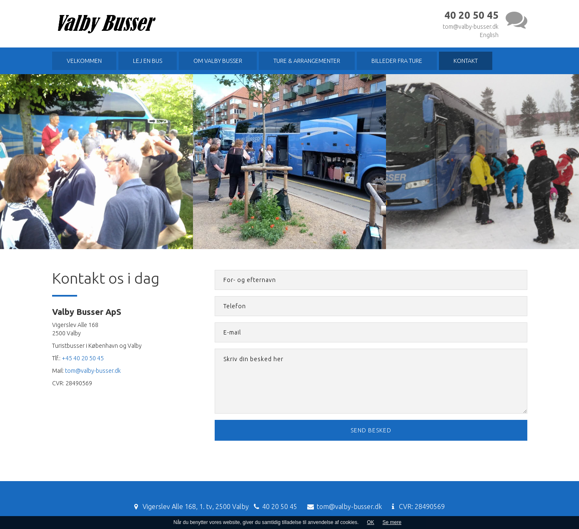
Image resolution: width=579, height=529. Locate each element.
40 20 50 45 (279, 506)
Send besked (371, 430)
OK (370, 522)
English (489, 35)
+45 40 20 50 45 (83, 358)
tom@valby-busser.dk (471, 26)
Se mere (392, 522)
